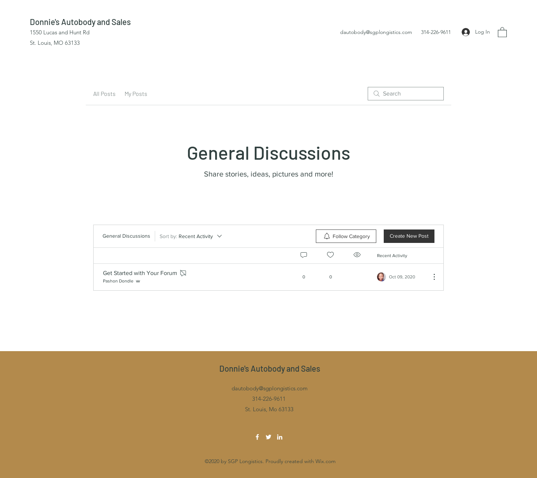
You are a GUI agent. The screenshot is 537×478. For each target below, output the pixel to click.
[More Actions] (430, 276)
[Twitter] (268, 437)
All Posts (104, 93)
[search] (406, 93)
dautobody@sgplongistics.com (376, 32)
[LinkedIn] (279, 437)
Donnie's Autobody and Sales (80, 21)
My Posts (136, 93)
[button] (502, 31)
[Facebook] (257, 437)
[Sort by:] (191, 236)
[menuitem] (346, 236)
